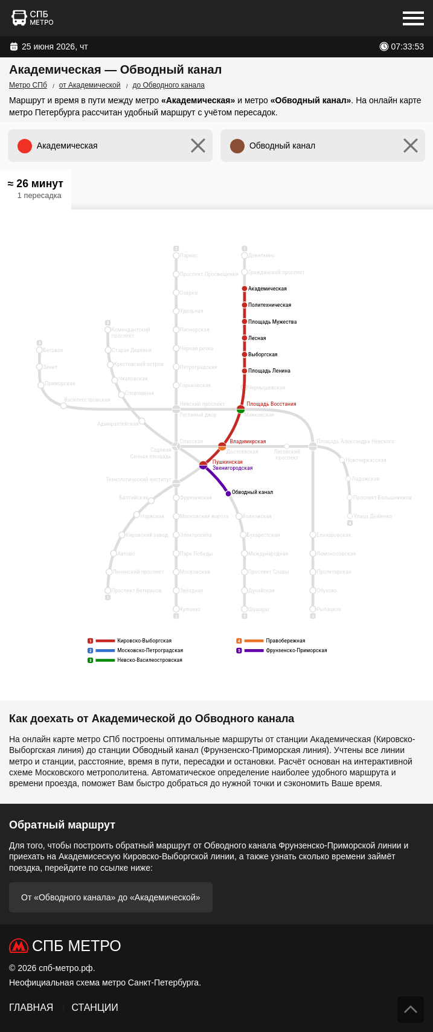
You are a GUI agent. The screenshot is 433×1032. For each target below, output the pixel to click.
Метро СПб (28, 85)
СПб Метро (76, 945)
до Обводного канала (169, 85)
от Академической (90, 85)
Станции (94, 1007)
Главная (31, 1007)
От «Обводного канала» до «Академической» (110, 897)
